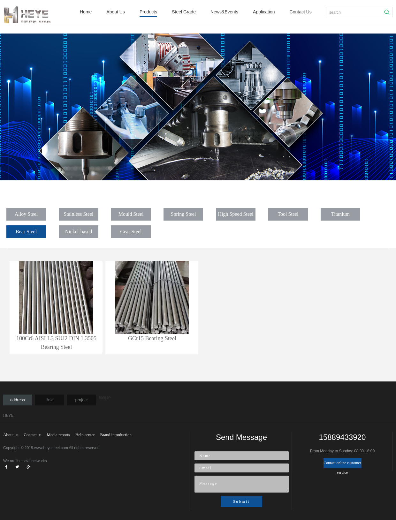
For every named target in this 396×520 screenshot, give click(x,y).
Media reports (58, 434)
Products (148, 11)
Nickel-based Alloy (78, 233)
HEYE (8, 415)
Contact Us (301, 11)
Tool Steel (288, 214)
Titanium (340, 214)
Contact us (32, 434)
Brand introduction (116, 434)
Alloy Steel (26, 214)
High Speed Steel (235, 214)
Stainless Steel (79, 214)
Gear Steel (130, 231)
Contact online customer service (342, 464)
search (335, 12)
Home (86, 11)
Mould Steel (131, 214)
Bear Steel (26, 231)
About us (10, 434)
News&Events (224, 11)
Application (264, 11)
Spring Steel (183, 214)
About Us (115, 11)
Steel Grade (184, 11)
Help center (85, 434)
